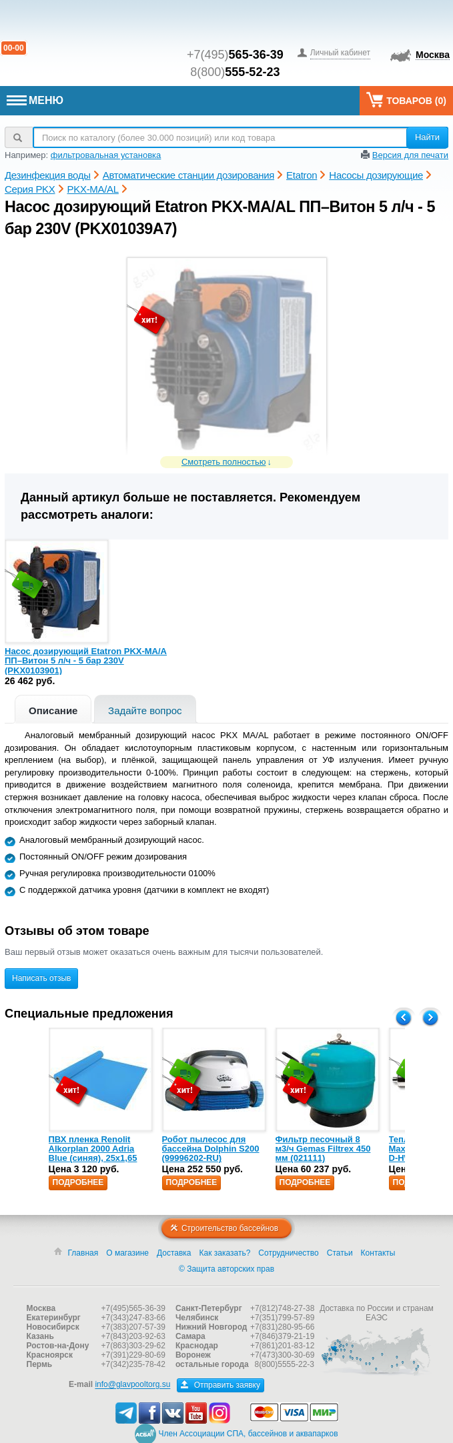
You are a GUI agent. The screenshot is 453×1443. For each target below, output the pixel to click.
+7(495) (235, 54)
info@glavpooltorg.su (132, 1385)
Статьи (340, 1253)
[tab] (53, 709)
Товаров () (406, 99)
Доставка (174, 1253)
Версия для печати (410, 155)
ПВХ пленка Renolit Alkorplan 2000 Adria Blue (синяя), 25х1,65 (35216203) (93, 1153)
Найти (427, 137)
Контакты (378, 1253)
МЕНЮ (35, 100)
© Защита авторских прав (226, 1269)
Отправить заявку (220, 1385)
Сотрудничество (288, 1253)
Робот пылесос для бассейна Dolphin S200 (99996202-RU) (211, 1149)
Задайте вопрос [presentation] (145, 710)
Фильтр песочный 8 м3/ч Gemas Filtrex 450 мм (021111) (323, 1149)
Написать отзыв (41, 978)
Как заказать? (225, 1253)
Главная (83, 1253)
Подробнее (78, 1182)
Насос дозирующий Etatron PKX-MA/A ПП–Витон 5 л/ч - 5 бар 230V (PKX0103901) (86, 660)
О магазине (127, 1253)
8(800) (235, 72)
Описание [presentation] (53, 710)
